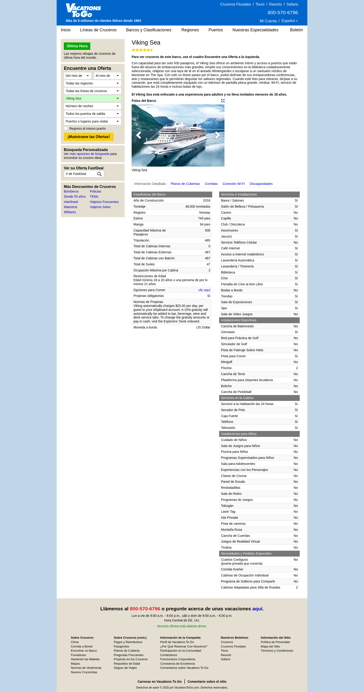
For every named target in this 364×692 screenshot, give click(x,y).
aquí (257, 608)
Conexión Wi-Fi (234, 184)
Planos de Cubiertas (185, 184)
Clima (74, 642)
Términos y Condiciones (277, 650)
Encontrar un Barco (84, 650)
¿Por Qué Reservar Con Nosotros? (183, 646)
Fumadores (78, 655)
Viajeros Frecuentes (104, 202)
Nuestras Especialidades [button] (255, 30)
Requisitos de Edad (127, 663)
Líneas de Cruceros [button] (98, 30)
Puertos (215, 30)
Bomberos (71, 191)
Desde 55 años (75, 196)
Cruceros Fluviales (235, 4)
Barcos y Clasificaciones (148, 30)
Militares (70, 212)
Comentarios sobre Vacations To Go (184, 667)
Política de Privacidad (275, 642)
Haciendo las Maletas (85, 659)
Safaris (292, 4)
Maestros (70, 207)
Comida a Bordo (82, 646)
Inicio (66, 30)
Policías (95, 191)
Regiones (190, 30)
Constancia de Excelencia (177, 663)
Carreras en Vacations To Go (159, 681)
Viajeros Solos (100, 207)
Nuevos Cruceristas (84, 672)
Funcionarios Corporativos (177, 659)
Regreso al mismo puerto (87, 128)
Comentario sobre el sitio (207, 681)
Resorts (275, 4)
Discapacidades (261, 184)
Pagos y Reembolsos (128, 642)
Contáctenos (168, 655)
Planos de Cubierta (127, 650)
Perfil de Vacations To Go (177, 642)
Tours (259, 4)
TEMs (94, 196)
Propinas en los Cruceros (131, 659)
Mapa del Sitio (270, 646)
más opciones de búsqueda (89, 154)
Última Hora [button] (77, 46)
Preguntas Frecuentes (128, 655)
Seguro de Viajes (125, 667)
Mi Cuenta (268, 21)
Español (289, 21)
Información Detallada (150, 184)
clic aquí (204, 290)
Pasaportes (121, 646)
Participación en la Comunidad (180, 650)
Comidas (211, 184)
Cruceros (227, 642)
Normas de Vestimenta (86, 667)
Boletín (296, 30)
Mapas (75, 663)
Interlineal (71, 202)
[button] (139, 135)
